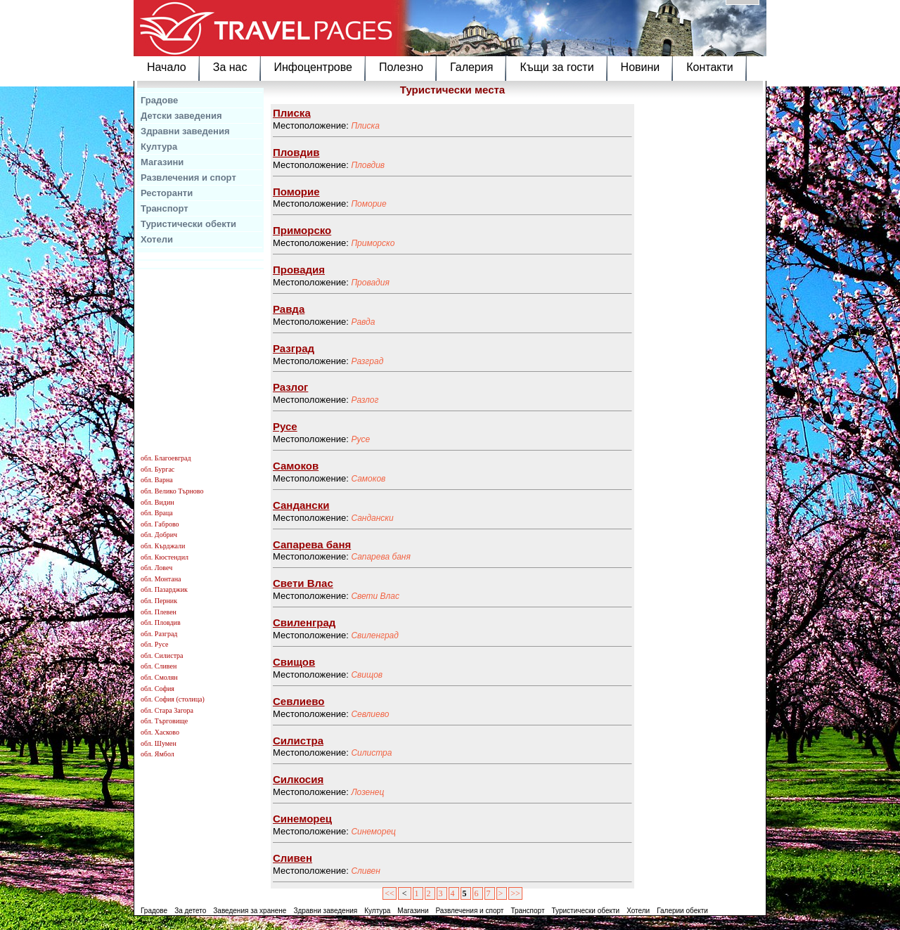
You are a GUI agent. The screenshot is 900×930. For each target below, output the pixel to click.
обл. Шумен (158, 743)
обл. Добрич (159, 534)
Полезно (401, 67)
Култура (159, 146)
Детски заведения (181, 115)
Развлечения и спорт (188, 177)
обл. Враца (157, 513)
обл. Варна (157, 480)
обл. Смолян (159, 677)
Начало (166, 67)
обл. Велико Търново (172, 491)
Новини (640, 67)
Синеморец (373, 832)
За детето (190, 911)
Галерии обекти (682, 911)
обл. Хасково (160, 732)
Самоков (368, 479)
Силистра (371, 753)
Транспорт (164, 208)
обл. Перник (159, 601)
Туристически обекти (188, 224)
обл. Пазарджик (164, 589)
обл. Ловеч (156, 567)
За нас (230, 67)
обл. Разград (159, 634)
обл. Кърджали (163, 546)
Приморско (372, 243)
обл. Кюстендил (164, 557)
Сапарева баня (380, 557)
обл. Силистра (162, 655)
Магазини (162, 162)
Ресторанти (167, 193)
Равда (363, 322)
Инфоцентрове (313, 67)
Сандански (372, 518)
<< (389, 893)
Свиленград (375, 635)
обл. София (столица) (173, 699)
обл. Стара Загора (167, 710)
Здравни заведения (185, 131)
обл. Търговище (164, 721)
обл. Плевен (158, 612)
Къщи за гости (556, 67)
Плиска (365, 126)
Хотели (157, 239)
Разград (367, 361)
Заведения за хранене (249, 911)
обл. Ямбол (157, 754)
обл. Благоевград (166, 458)
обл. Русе (154, 644)
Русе (360, 439)
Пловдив (368, 165)
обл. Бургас (157, 469)
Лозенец (367, 792)
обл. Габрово (160, 524)
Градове (159, 100)
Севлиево (370, 714)
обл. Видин (157, 502)
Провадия (370, 283)
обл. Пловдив (161, 622)
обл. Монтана (161, 579)
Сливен (365, 871)
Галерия (471, 67)
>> (515, 893)
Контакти (709, 67)
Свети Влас (375, 596)
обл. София (157, 688)
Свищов (366, 675)
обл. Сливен (158, 666)
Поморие (368, 204)
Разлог (364, 400)
